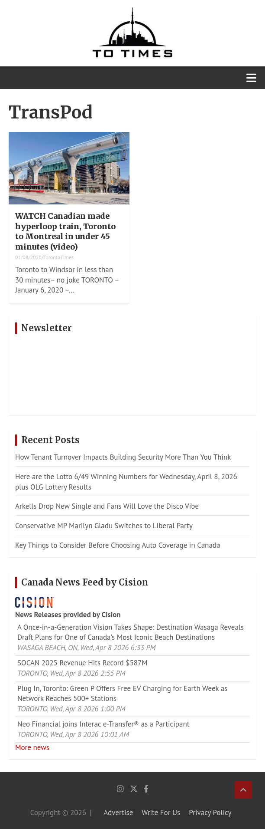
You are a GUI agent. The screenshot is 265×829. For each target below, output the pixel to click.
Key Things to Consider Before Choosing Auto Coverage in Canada (117, 545)
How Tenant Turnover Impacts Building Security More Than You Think (123, 457)
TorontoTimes (58, 257)
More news (32, 747)
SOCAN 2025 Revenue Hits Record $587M (82, 663)
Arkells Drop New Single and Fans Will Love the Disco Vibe (107, 506)
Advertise (118, 812)
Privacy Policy (210, 812)
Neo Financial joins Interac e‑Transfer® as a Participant (103, 724)
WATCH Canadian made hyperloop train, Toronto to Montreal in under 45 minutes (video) (65, 231)
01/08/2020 (28, 257)
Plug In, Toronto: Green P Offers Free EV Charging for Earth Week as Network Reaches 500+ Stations (122, 694)
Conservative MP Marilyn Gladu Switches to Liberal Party (104, 525)
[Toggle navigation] (251, 78)
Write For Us (161, 812)
